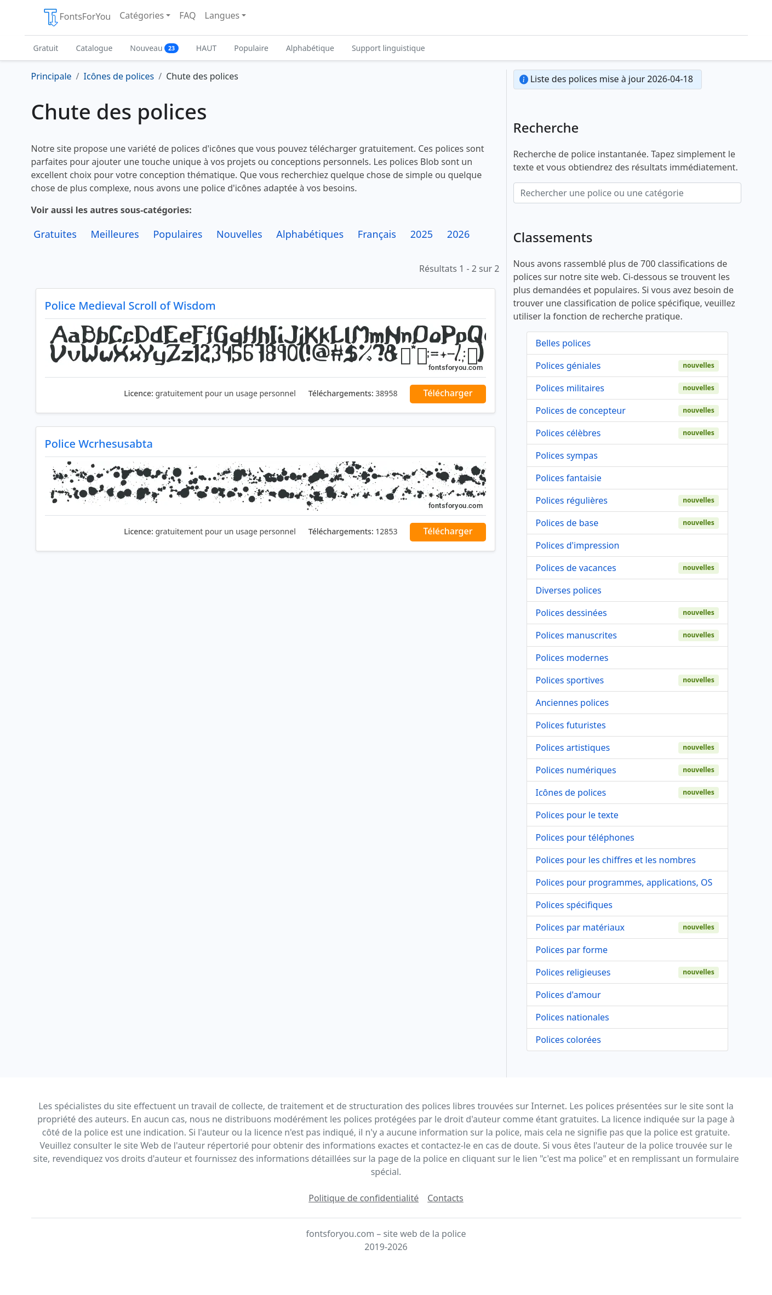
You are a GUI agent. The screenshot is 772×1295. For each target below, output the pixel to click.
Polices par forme (572, 950)
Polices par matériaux (580, 927)
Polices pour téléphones (585, 837)
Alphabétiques (310, 234)
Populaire (251, 48)
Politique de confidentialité (363, 1198)
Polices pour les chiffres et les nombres (616, 860)
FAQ (187, 15)
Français (377, 234)
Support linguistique (388, 48)
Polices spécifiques (574, 905)
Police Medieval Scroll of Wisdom (130, 305)
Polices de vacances (576, 568)
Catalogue (94, 48)
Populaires (177, 234)
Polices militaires (570, 388)
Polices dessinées (571, 613)
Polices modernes (572, 658)
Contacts (445, 1198)
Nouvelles (239, 234)
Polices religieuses (573, 972)
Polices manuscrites (576, 635)
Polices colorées (568, 1040)
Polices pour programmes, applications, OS (624, 882)
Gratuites (55, 234)
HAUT (206, 48)
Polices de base (567, 523)
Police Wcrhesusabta (99, 443)
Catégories (141, 15)
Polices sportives (570, 680)
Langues (222, 15)
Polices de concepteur (581, 410)
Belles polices (563, 343)
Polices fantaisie (569, 478)
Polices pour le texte (577, 815)
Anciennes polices (572, 703)
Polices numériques (576, 770)
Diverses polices (569, 590)
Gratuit (46, 48)
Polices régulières (572, 500)
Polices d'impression (578, 545)
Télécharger (447, 393)
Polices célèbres (568, 433)
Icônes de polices (571, 792)
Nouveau (154, 48)
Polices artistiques (573, 747)
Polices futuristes (571, 725)
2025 (421, 234)
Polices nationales (572, 1017)
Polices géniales (568, 366)
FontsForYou (76, 17)
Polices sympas (567, 455)
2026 (458, 234)
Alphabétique (310, 48)
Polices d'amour (568, 995)
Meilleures (114, 234)
